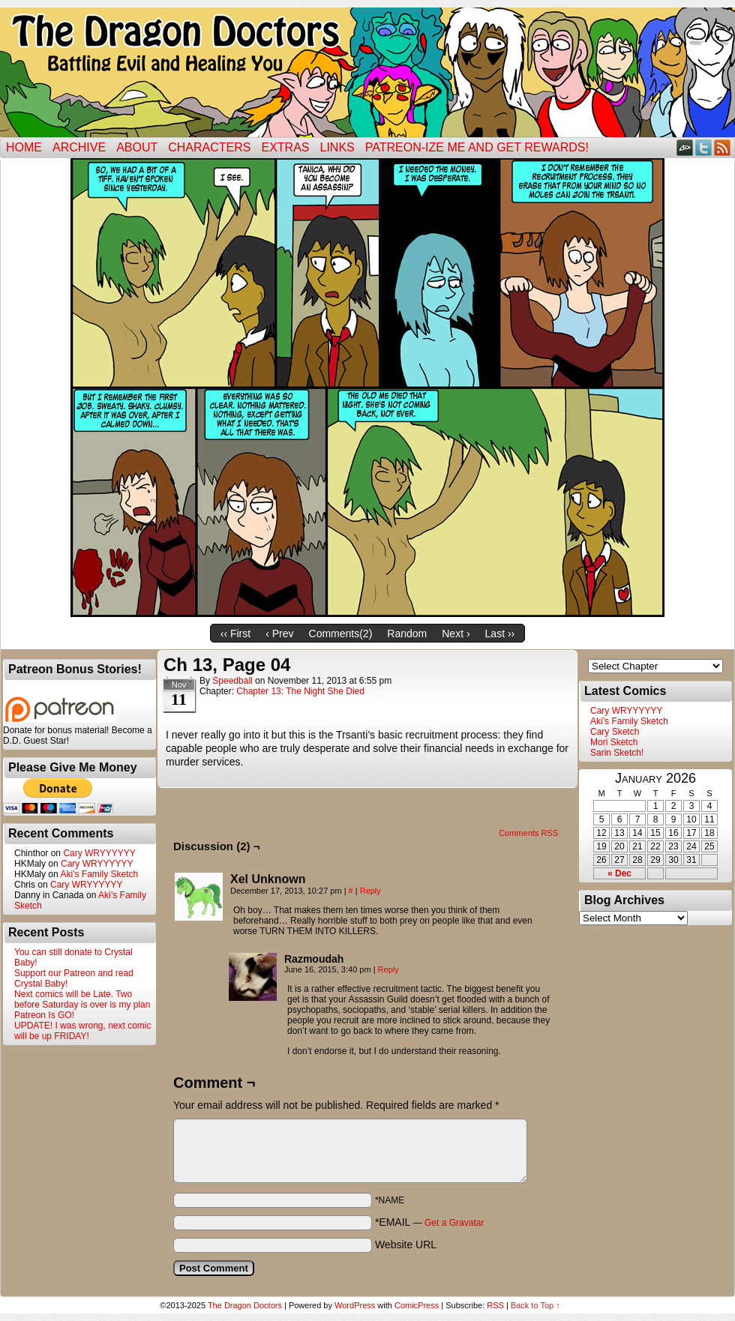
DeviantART (685, 147)
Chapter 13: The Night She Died (300, 691)
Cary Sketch (614, 731)
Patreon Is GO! (44, 1015)
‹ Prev (279, 634)
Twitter (703, 147)
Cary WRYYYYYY (99, 853)
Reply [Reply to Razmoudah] (388, 969)
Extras (285, 147)
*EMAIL (429, 1222)
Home (24, 147)
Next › (456, 634)
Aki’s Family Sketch (99, 874)
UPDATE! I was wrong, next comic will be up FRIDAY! (83, 1030)
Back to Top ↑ (535, 1305)
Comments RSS (528, 832)
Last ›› (500, 634)
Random (407, 634)
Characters (209, 147)
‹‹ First (235, 634)
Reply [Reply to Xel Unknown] (370, 890)
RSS (722, 147)
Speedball (232, 680)
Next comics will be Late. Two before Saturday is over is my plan (82, 999)
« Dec (620, 873)
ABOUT (137, 147)
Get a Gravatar (454, 1223)
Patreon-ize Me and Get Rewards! (477, 147)
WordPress (354, 1305)
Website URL (405, 1245)
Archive (79, 147)
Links (337, 147)
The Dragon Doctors (245, 1305)
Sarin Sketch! (617, 752)
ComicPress (416, 1305)
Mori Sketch (614, 742)
